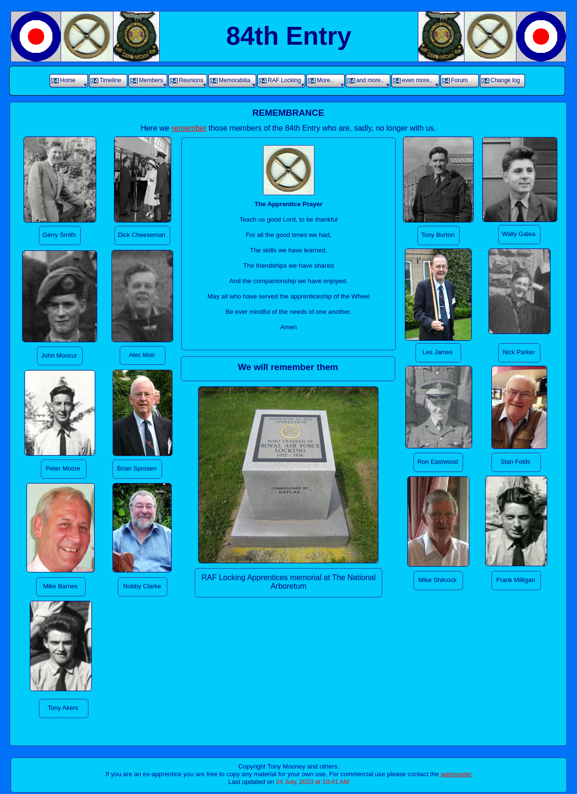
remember (188, 128)
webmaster (456, 774)
